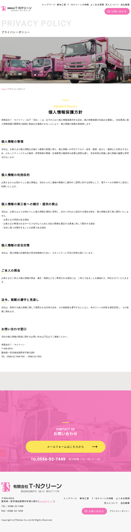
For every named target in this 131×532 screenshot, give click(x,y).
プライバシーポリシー (120, 511)
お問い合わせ (117, 11)
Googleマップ (46, 501)
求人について (112, 4)
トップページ (49, 4)
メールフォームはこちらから (65, 447)
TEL (48, 459)
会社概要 (125, 4)
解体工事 (61, 4)
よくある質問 (97, 4)
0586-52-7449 (15, 506)
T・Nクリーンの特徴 (78, 4)
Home (3, 89)
